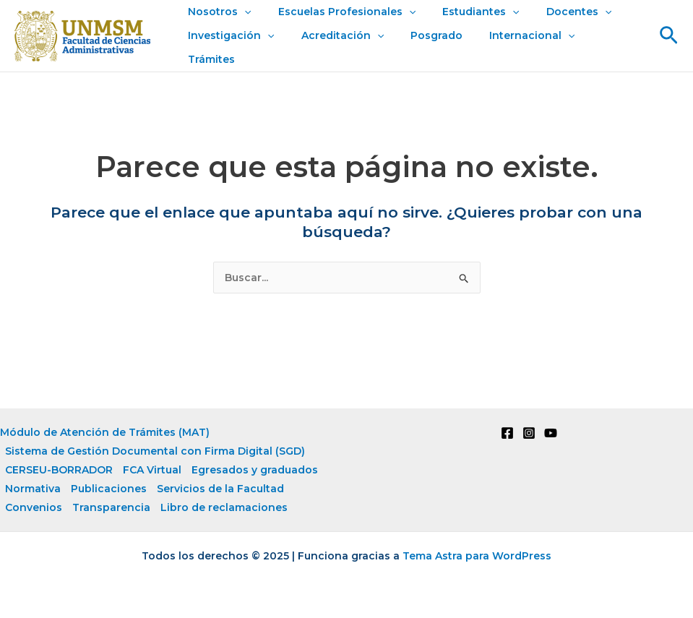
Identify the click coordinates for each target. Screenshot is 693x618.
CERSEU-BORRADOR (59, 469)
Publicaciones (109, 487)
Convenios (33, 506)
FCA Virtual (152, 469)
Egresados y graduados (254, 469)
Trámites (595, 46)
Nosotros (216, 23)
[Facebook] (507, 432)
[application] (241, 23)
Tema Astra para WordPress (477, 555)
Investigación (228, 47)
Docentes (555, 23)
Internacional (509, 47)
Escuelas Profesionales (336, 23)
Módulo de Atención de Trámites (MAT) (105, 431)
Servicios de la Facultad (220, 487)
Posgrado (421, 46)
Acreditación (332, 47)
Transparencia (111, 506)
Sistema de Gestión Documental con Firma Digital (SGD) (155, 450)
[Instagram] (528, 432)
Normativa (33, 487)
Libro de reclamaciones (224, 506)
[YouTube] (550, 432)
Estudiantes (464, 23)
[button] (669, 35)
